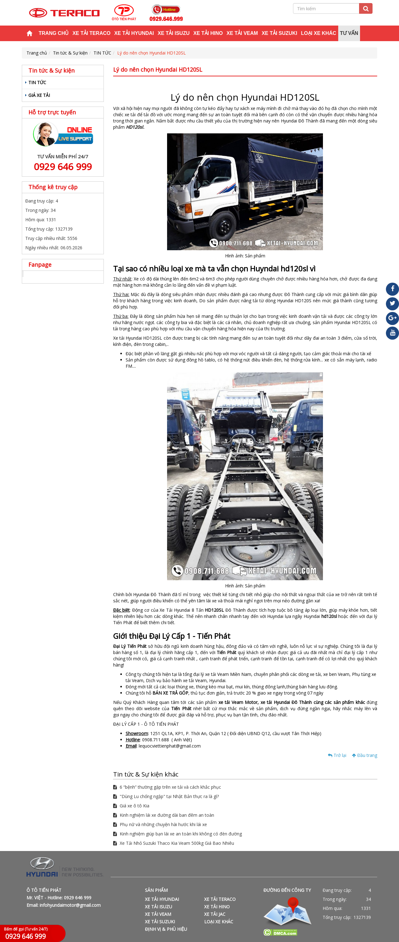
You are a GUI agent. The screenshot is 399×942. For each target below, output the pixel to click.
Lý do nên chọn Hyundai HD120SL (151, 53)
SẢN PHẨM (156, 890)
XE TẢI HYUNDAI (134, 33)
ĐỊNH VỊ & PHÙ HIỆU (166, 929)
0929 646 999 (63, 166)
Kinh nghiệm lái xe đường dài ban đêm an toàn (163, 815)
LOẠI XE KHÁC (318, 33)
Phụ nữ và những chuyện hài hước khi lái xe (160, 824)
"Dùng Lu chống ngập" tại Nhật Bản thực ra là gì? (166, 796)
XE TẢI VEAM (242, 33)
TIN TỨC (102, 53)
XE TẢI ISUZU (174, 33)
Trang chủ (54, 33)
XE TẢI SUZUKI (279, 33)
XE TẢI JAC (214, 914)
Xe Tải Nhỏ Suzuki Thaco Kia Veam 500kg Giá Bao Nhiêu (173, 843)
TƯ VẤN (349, 33)
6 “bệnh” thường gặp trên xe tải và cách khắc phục (167, 787)
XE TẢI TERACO (91, 33)
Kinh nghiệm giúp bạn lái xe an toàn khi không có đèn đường (177, 834)
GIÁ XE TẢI (39, 95)
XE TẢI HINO (208, 33)
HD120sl (134, 127)
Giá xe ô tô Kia (131, 806)
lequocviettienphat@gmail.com (170, 746)
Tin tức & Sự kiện (70, 53)
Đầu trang (364, 755)
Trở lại (337, 755)
